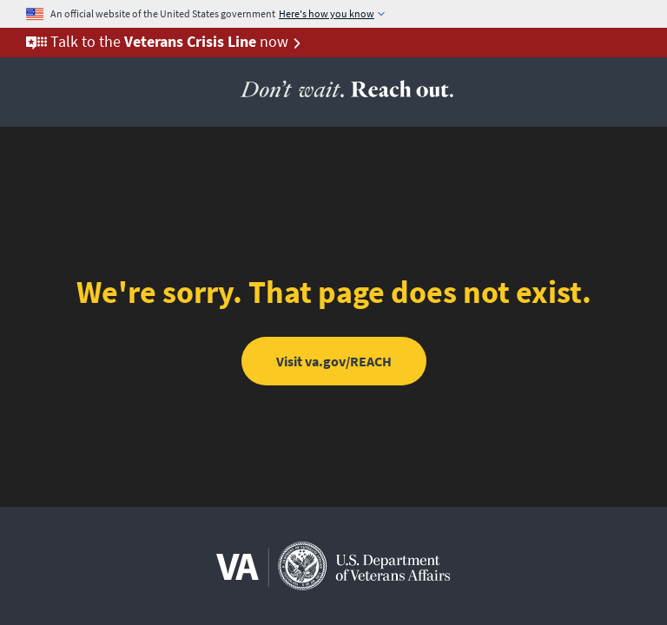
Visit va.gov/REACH (334, 361)
